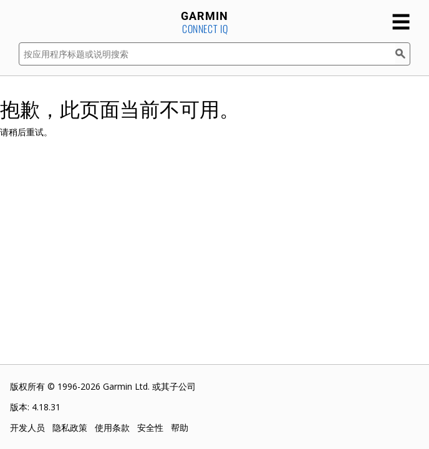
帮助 (179, 427)
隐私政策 (69, 427)
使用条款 (112, 427)
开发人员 (27, 427)
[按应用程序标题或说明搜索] (207, 53)
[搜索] (402, 53)
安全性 (150, 427)
